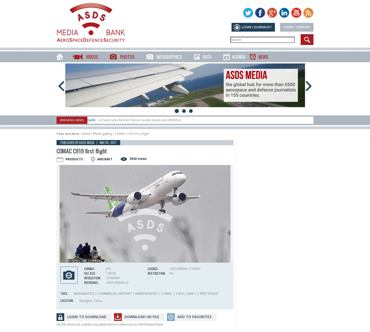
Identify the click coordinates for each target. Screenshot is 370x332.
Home (85, 134)
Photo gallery (102, 134)
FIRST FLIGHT (209, 293)
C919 (179, 293)
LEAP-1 (192, 293)
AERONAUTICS (83, 293)
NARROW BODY (146, 293)
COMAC (167, 293)
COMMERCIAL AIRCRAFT (115, 293)
